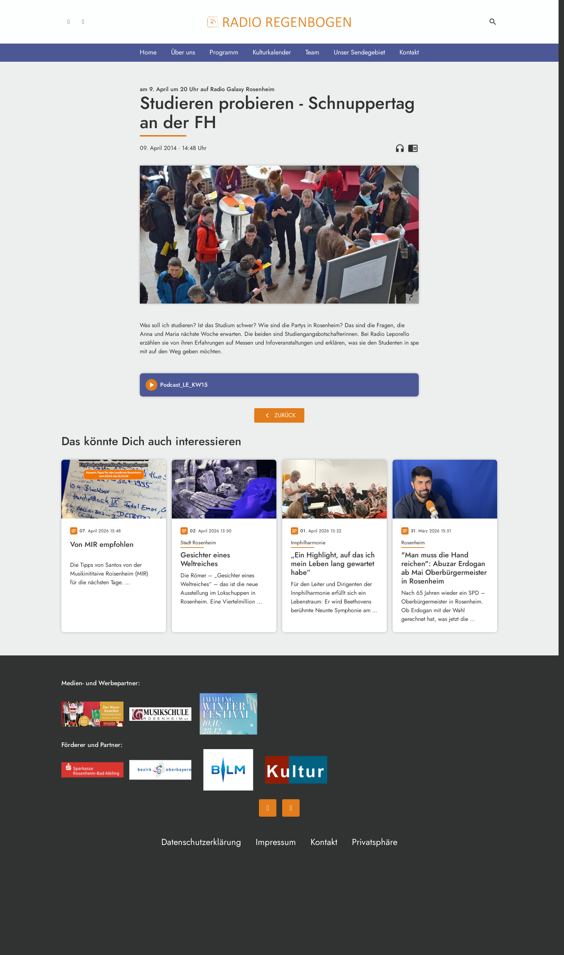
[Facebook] (68, 22)
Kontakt (409, 52)
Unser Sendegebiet (359, 52)
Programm (224, 52)
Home (148, 52)
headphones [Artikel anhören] (400, 148)
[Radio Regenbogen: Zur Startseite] (279, 21)
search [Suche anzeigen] (492, 21)
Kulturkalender (272, 52)
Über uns (183, 52)
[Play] (151, 385)
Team (312, 52)
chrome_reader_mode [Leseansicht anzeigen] (413, 148)
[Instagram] (83, 22)
